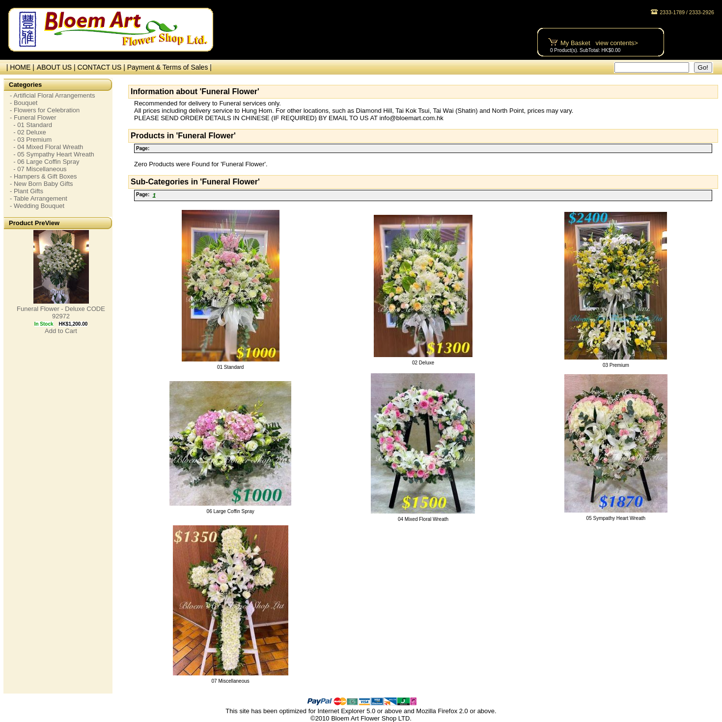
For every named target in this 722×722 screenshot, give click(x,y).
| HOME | (18, 67)
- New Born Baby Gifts (41, 183)
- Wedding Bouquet (37, 205)
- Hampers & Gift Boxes (43, 176)
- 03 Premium (31, 139)
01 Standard (230, 367)
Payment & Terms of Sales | (169, 67)
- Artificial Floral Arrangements (52, 95)
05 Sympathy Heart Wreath (615, 518)
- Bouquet (23, 102)
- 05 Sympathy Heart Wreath (52, 154)
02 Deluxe (423, 362)
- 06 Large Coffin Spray (44, 161)
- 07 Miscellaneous (38, 169)
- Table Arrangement (38, 198)
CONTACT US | (102, 67)
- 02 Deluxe (28, 132)
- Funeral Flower (33, 117)
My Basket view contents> (599, 43)
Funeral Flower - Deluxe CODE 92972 (61, 312)
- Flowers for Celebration (45, 110)
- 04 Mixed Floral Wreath (46, 147)
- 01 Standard (31, 125)
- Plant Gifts (26, 191)
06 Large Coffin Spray (230, 511)
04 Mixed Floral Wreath (423, 519)
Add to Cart (61, 331)
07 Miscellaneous (231, 681)
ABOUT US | (57, 67)
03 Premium (616, 365)
